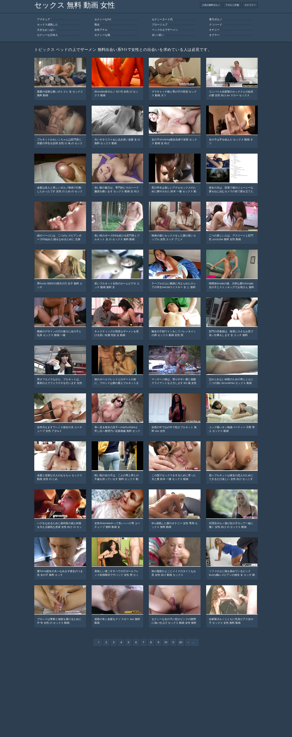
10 (165, 642)
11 (173, 642)
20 (180, 642)
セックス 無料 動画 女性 (74, 5)
